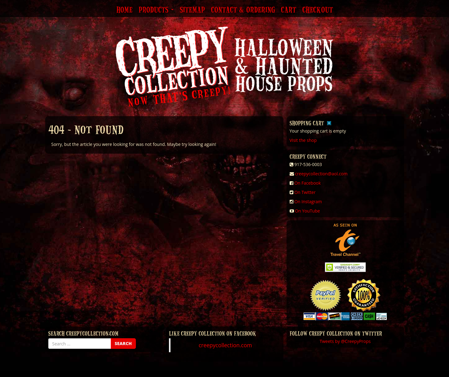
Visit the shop (303, 140)
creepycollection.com (225, 345)
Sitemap (192, 10)
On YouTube (307, 211)
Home (124, 10)
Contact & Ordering (243, 10)
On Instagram (308, 201)
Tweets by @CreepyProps (345, 341)
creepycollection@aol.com (321, 174)
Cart (288, 10)
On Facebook (307, 183)
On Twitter (305, 192)
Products (156, 10)
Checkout (317, 10)
